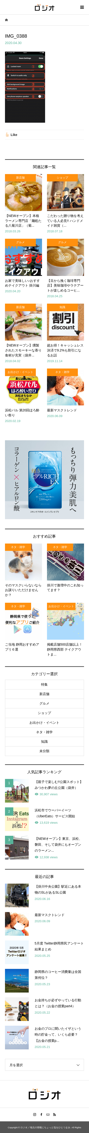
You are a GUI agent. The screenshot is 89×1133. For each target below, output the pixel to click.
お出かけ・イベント (44, 722)
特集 (44, 684)
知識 (44, 741)
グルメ (44, 703)
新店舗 (44, 694)
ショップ (44, 713)
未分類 (44, 751)
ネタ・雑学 (44, 732)
